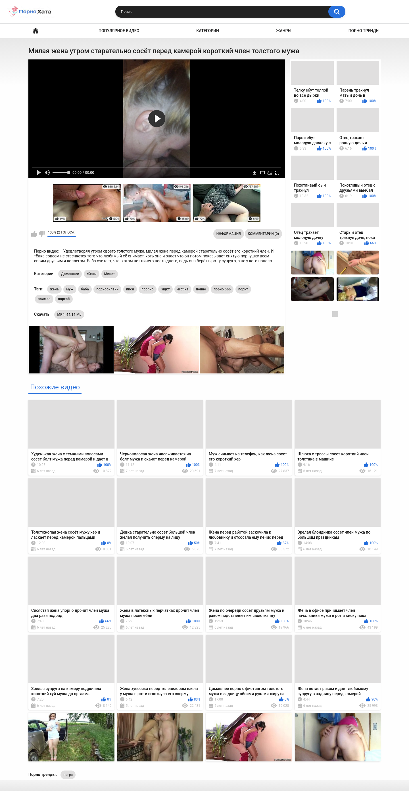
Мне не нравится (42, 234)
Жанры (283, 30)
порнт (243, 289)
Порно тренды (364, 30)
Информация (228, 234)
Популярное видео (119, 30)
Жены (92, 274)
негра (68, 775)
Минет (109, 274)
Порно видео (35, 31)
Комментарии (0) (263, 234)
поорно (147, 289)
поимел (44, 299)
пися (130, 289)
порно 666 (222, 289)
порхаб (64, 299)
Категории (207, 30)
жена (54, 289)
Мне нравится (34, 234)
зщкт (165, 289)
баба (85, 289)
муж (70, 289)
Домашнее (70, 274)
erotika (182, 289)
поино (201, 289)
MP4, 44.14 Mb (69, 315)
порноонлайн (107, 289)
